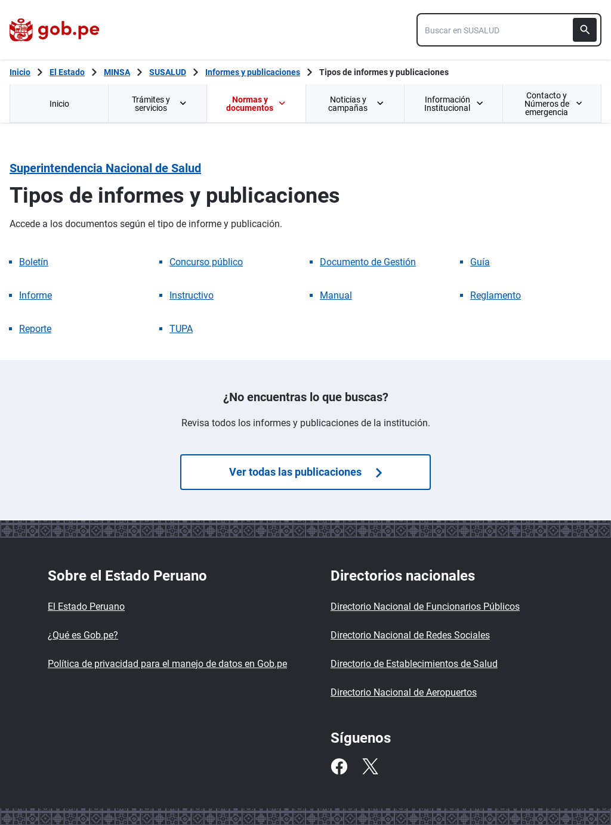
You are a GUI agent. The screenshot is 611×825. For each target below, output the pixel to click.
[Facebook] (339, 766)
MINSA (117, 72)
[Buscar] (585, 30)
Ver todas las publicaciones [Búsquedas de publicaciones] (305, 472)
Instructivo (191, 295)
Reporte (35, 328)
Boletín (33, 262)
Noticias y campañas (356, 104)
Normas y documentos (256, 104)
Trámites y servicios (160, 104)
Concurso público (206, 262)
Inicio (59, 103)
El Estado (67, 72)
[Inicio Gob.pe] (20, 72)
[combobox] (508, 29)
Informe (35, 295)
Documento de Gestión (368, 262)
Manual (336, 295)
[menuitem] (59, 103)
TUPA (181, 328)
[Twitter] (370, 766)
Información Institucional (453, 104)
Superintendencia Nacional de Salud (105, 168)
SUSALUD (167, 72)
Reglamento (495, 295)
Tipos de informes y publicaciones (384, 72)
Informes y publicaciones (252, 72)
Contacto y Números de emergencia (553, 104)
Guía (480, 262)
